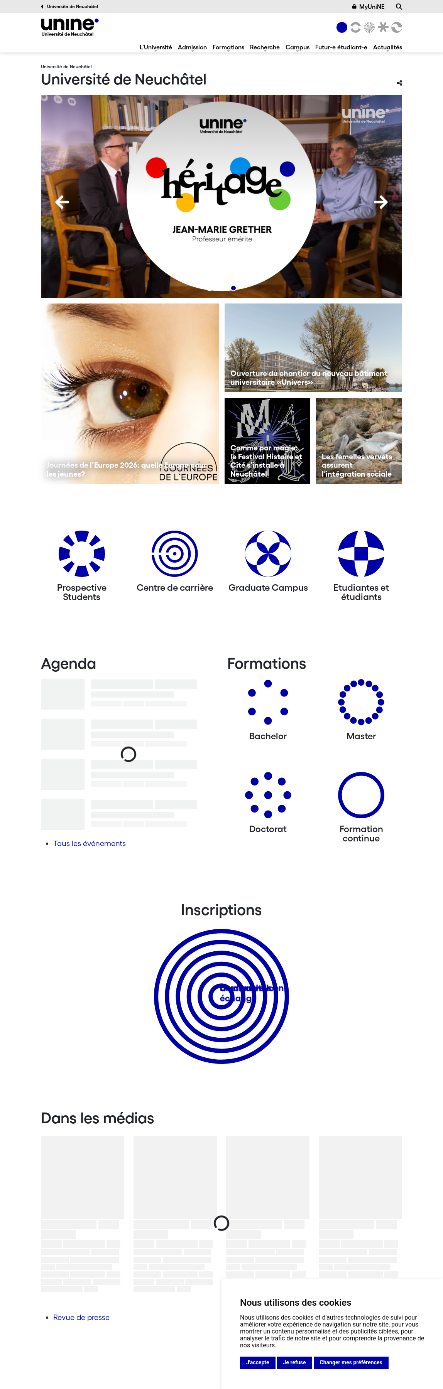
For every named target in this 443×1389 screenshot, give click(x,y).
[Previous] (62, 202)
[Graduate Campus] (268, 556)
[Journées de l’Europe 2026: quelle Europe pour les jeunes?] (130, 393)
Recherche (265, 47)
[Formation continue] (361, 798)
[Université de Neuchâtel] (70, 27)
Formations (228, 47)
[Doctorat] (268, 798)
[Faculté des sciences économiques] (395, 27)
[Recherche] (399, 6)
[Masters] (361, 705)
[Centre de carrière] (174, 556)
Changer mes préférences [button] (351, 1362)
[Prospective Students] (81, 556)
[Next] (380, 202)
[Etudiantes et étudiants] (361, 556)
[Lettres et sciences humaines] (354, 27)
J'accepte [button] (257, 1362)
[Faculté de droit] (382, 27)
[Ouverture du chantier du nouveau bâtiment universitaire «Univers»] (313, 347)
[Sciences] (368, 27)
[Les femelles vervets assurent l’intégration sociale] (359, 441)
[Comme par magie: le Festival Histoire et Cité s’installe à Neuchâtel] (268, 441)
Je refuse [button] (294, 1362)
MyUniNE (368, 6)
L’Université (156, 47)
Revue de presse (81, 1317)
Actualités (387, 47)
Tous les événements (89, 843)
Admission (192, 47)
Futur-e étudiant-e (341, 47)
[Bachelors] (268, 705)
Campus (297, 47)
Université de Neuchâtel (69, 6)
